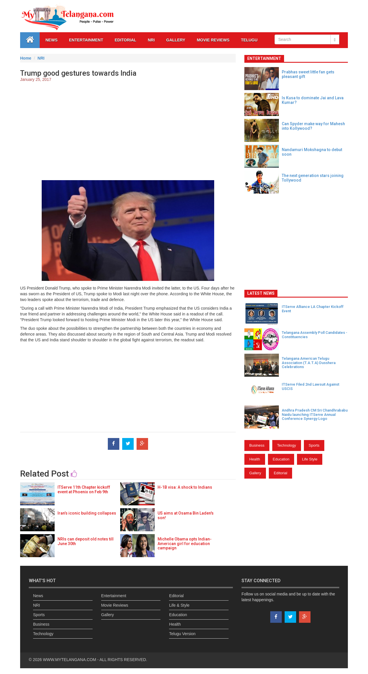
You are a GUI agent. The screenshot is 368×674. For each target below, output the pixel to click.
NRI (151, 40)
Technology (286, 445)
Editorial (125, 40)
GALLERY (175, 40)
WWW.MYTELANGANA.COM (70, 659)
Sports (314, 445)
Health (254, 459)
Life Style (309, 459)
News (51, 40)
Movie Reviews (213, 40)
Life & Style (179, 605)
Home (25, 58)
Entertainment (86, 40)
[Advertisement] (128, 128)
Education (281, 459)
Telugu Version (182, 633)
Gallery (255, 473)
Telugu (249, 40)
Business (256, 445)
